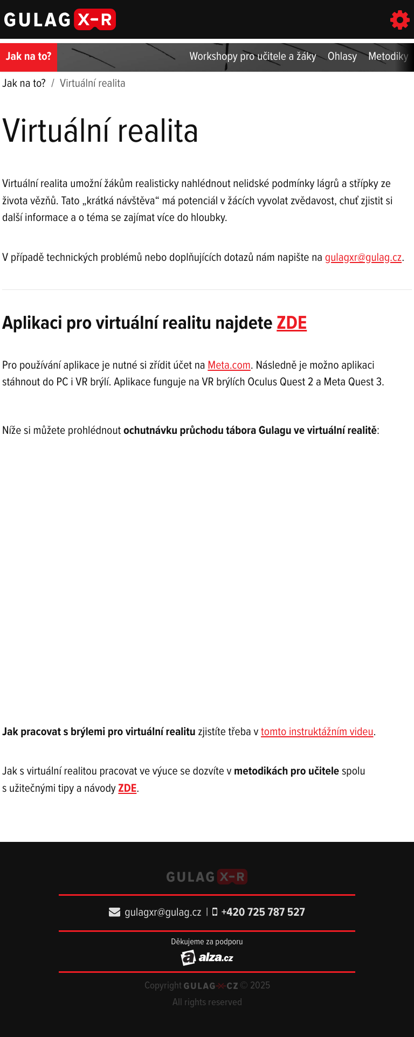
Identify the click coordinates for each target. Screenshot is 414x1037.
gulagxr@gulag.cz (363, 258)
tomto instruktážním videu (317, 732)
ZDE (292, 323)
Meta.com (229, 366)
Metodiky (388, 57)
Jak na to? (29, 57)
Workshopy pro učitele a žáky (253, 57)
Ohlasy (342, 57)
